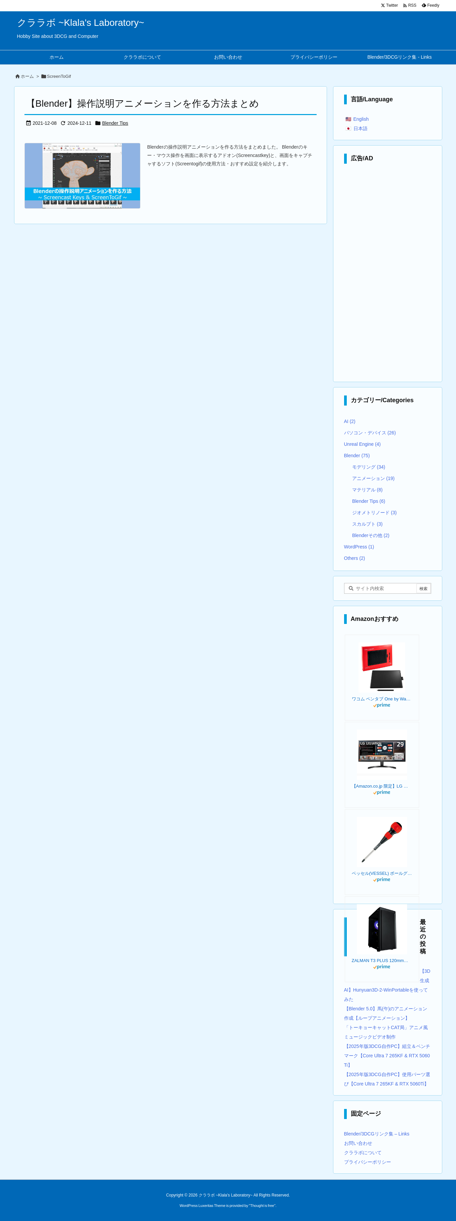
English (361, 119)
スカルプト (367, 524)
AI (349, 421)
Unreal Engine (362, 444)
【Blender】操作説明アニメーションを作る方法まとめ (142, 103)
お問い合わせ (358, 1143)
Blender (357, 455)
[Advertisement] (387, 274)
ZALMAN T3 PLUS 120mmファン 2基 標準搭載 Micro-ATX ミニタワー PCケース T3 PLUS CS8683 (382, 960)
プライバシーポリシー (367, 1162)
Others (354, 558)
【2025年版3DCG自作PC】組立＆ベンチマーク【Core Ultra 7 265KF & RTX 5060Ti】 (387, 1056)
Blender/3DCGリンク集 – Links (376, 1133)
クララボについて (363, 1152)
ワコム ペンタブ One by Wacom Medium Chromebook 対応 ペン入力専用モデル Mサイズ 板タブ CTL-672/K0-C (382, 698)
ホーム (27, 76)
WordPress (359, 546)
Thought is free (262, 1206)
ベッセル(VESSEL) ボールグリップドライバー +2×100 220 (382, 873)
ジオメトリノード (374, 512)
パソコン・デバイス (370, 432)
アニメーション (373, 478)
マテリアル (367, 489)
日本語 (360, 128)
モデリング (368, 467)
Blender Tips (115, 123)
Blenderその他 (370, 535)
